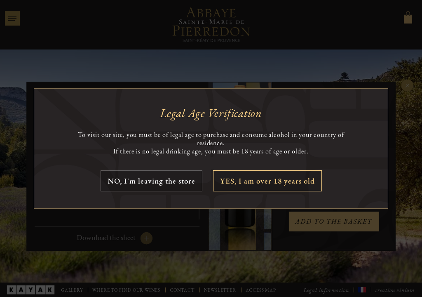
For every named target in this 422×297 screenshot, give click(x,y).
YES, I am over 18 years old (267, 181)
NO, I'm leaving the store (151, 181)
